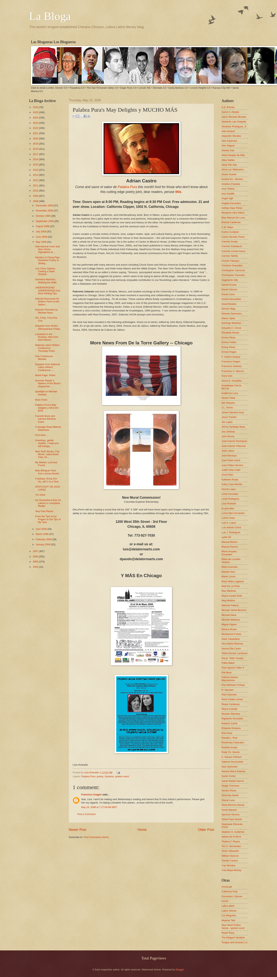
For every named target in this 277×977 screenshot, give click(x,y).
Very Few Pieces (44, 511)
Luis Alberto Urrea (231, 527)
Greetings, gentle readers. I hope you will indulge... (47, 443)
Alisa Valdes (228, 160)
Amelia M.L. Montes (232, 179)
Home (142, 830)
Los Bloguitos (229, 915)
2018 (36, 148)
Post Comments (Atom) (96, 837)
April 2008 (41, 529)
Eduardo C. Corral (231, 327)
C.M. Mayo (227, 227)
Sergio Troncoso (230, 785)
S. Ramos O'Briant (232, 757)
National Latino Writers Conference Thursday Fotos (47, 348)
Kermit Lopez (229, 489)
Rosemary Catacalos (233, 742)
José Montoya (229, 455)
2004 (36, 566)
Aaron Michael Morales (234, 116)
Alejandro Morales (231, 135)
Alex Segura (228, 145)
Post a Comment (86, 814)
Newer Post (77, 830)
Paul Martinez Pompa (233, 685)
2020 (36, 138)
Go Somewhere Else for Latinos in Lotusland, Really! (48, 503)
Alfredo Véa (228, 150)
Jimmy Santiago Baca (233, 426)
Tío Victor (40, 494)
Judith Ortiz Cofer (231, 470)
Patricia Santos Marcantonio (230, 678)
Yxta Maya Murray (231, 870)
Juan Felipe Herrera (232, 465)
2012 (36, 180)
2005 (36, 561)
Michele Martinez (231, 619)
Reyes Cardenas (231, 704)
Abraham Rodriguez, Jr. (234, 126)
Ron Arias (227, 733)
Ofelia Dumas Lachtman (235, 653)
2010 (36, 190)
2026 (36, 107)
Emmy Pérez (228, 347)
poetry (100, 776)
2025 (36, 112)
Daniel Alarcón (229, 289)
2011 (36, 185)
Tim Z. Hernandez (231, 846)
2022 (36, 128)
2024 (36, 117)
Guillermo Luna (230, 393)
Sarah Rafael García (233, 781)
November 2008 (45, 210)
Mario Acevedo (230, 566)
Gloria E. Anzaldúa (232, 380)
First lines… (41, 435)
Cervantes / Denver (232, 896)
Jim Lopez (227, 422)
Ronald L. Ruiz (229, 737)
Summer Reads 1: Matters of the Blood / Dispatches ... (48, 383)
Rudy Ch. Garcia (230, 752)
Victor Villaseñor (230, 850)
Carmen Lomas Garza (233, 251)
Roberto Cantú (229, 723)
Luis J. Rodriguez (231, 532)
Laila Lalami (228, 905)
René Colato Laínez (232, 699)
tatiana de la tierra (231, 836)
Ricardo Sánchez (231, 713)
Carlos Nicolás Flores (233, 236)
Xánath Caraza (230, 860)
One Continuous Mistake (44, 357)
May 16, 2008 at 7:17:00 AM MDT (99, 807)
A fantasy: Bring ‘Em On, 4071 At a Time (47, 480)
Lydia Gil (226, 537)
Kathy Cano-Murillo (232, 484)
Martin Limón (228, 576)
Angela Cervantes (231, 203)
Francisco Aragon (231, 361)
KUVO (225, 901)
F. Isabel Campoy (231, 356)
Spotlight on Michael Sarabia (46, 393)
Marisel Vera (228, 571)
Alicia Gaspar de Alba (233, 155)
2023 (36, 122)
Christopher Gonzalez (233, 275)
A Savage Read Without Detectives (48, 428)
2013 (36, 175)
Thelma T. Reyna (231, 841)
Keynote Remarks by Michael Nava (46, 311)
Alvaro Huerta (229, 174)
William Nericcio (230, 855)
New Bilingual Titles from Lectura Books (47, 472)
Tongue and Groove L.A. (235, 942)
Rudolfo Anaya (229, 747)
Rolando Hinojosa (231, 728)
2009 (36, 195)
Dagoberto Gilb (230, 280)
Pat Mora (226, 672)
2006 (36, 556)
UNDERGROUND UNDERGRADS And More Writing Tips (47, 290)
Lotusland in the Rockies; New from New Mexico (46, 337)
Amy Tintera (228, 188)
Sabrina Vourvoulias (232, 761)
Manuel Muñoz (229, 542)
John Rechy (228, 436)
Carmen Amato (230, 241)
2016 (36, 159)
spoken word (122, 776)
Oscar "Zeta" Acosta (232, 658)
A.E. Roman (228, 107)
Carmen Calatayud (232, 246)
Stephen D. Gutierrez (233, 831)
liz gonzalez (228, 508)
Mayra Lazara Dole (232, 595)
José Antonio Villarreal (233, 446)
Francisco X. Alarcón (233, 371)
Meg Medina (228, 600)
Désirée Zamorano (232, 313)
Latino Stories (229, 910)
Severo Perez (229, 790)
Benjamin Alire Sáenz (233, 212)
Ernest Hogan (229, 351)
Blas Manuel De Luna (233, 217)
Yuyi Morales (228, 865)
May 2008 (41, 241)
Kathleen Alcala (230, 479)
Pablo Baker (228, 662)
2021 (36, 133)
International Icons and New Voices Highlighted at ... (47, 249)
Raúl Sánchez (229, 694)
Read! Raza (228, 932)
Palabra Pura (127, 187)
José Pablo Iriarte (231, 460)
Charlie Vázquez (230, 260)
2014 (36, 169)
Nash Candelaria (231, 639)
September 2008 (45, 221)
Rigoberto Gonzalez (232, 718)
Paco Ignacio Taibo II (233, 667)
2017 (36, 154)
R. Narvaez (228, 689)
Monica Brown (229, 629)
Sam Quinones (230, 766)
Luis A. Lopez (229, 522)
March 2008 (42, 534)
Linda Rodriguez (230, 498)
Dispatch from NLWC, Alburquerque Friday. (47, 327)
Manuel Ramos (230, 546)
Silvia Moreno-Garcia (233, 804)
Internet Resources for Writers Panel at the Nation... (47, 301)
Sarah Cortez (229, 776)
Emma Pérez (228, 337)
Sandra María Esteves (233, 771)
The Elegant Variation (233, 937)
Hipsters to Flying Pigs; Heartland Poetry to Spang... (47, 260)
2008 (36, 201)
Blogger (180, 969)
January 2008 (43, 544)
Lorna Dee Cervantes (233, 513)
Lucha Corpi (228, 517)
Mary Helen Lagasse (233, 581)
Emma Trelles (229, 342)
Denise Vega (228, 308)
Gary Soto (227, 375)
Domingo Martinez (231, 323)
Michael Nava (229, 615)
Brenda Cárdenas (231, 222)
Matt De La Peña (231, 586)
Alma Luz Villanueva (232, 169)
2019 (36, 143)
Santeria (109, 776)
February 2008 (44, 539)
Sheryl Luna (228, 800)
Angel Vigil (227, 198)
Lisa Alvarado (91, 772)
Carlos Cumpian (230, 231)
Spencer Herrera (230, 814)
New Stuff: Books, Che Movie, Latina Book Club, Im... (47, 454)
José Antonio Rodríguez (234, 441)
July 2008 (41, 231)
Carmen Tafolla (230, 255)
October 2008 (43, 215)
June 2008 (42, 236)
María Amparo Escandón (229, 553)
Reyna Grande (229, 708)
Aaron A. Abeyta (230, 112)
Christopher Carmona (233, 270)
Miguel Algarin (229, 624)
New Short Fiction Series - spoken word (233, 926)
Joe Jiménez (228, 431)
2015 (36, 164)
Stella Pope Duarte (232, 819)
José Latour (228, 450)
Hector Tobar (228, 397)
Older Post (206, 830)
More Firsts (41, 399)
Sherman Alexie (230, 795)
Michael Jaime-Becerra (234, 610)
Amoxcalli (227, 886)
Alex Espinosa (229, 140)
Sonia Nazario (229, 809)
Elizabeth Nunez (230, 332)
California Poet (229, 891)
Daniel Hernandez (231, 299)
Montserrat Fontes (231, 634)
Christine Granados (232, 265)
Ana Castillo (228, 193)
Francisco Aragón (91, 794)
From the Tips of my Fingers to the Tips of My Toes (48, 519)
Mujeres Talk (228, 920)
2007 (36, 551)
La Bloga (50, 16)
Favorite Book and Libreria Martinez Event (45, 419)
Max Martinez (229, 590)
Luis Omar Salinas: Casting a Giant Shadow (45, 271)
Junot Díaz (227, 474)
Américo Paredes (231, 184)
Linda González (230, 493)
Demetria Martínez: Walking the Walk (46, 281)
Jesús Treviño (229, 417)
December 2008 (45, 205)
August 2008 (43, 226)
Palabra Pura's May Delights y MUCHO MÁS (46, 407)
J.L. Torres (227, 407)
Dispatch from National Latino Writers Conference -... (47, 367)
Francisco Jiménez (232, 366)
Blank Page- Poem (45, 375)
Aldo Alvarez (228, 131)
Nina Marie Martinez (232, 643)
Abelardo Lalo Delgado (234, 121)
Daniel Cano (228, 294)
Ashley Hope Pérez (232, 208)
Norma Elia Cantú (231, 648)
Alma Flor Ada (229, 164)
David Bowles (229, 304)
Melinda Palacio (230, 605)
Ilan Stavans (228, 402)
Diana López (228, 318)
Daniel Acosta (229, 284)
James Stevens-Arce (233, 412)
